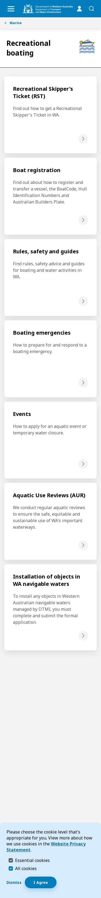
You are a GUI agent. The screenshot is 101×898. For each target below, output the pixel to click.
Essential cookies (32, 860)
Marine (13, 23)
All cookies (26, 868)
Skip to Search (1, 1)
